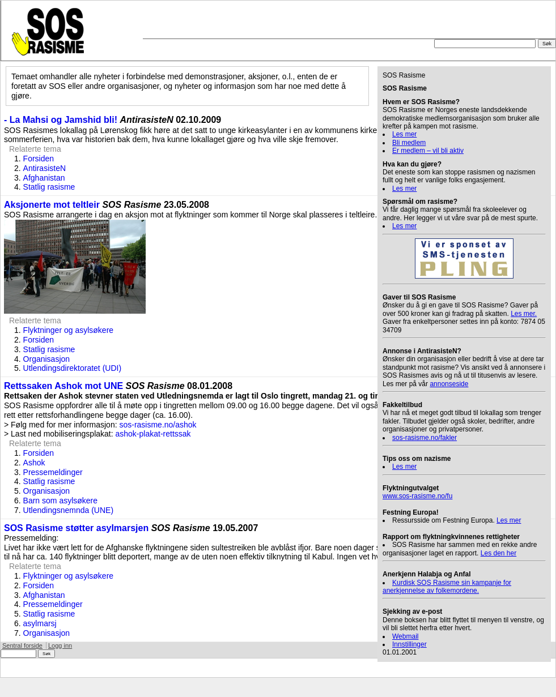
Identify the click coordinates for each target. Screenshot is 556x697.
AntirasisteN (44, 168)
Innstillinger (409, 644)
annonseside (449, 384)
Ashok (34, 462)
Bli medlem (409, 143)
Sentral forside (22, 645)
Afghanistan (44, 177)
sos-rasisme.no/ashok (157, 424)
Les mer (404, 134)
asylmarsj (40, 623)
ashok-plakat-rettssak (153, 433)
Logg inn (60, 645)
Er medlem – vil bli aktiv (428, 151)
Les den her (498, 553)
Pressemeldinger (53, 472)
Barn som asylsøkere (60, 500)
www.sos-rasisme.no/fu (417, 496)
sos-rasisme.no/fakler (424, 438)
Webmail (405, 636)
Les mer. (524, 314)
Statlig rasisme (49, 186)
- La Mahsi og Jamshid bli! (60, 120)
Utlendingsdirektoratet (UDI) (72, 368)
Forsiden (38, 158)
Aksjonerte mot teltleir (52, 204)
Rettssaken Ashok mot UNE (63, 386)
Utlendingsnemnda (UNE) (68, 510)
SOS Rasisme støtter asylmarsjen (76, 528)
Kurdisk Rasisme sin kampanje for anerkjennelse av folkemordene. (447, 587)
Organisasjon (46, 359)
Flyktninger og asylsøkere (68, 330)
